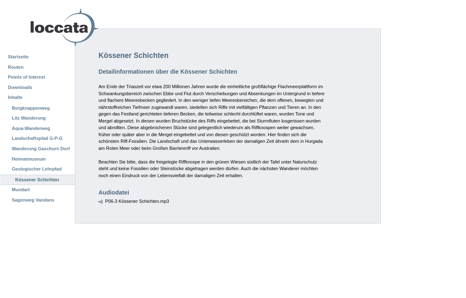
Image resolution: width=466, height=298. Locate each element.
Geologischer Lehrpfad (37, 168)
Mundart (21, 189)
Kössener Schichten (37, 179)
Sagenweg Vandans (33, 199)
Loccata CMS (43, 27)
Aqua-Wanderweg (31, 128)
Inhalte (15, 97)
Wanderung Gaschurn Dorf (41, 148)
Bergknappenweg (31, 108)
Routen (16, 67)
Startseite (18, 56)
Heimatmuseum (29, 158)
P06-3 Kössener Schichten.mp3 (137, 201)
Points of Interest (26, 76)
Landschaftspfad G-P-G (37, 138)
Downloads (20, 87)
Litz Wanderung (29, 117)
